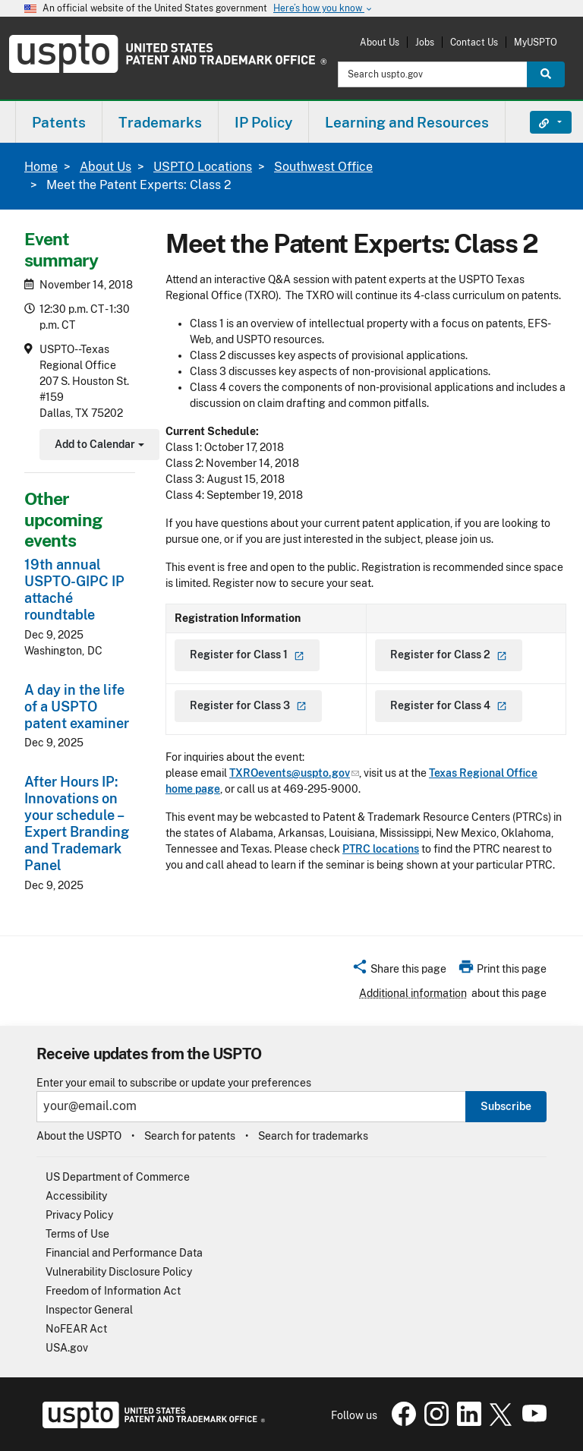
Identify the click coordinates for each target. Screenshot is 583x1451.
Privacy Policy (79, 1215)
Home (41, 166)
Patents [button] (59, 122)
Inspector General (89, 1310)
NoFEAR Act (76, 1329)
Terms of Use (77, 1234)
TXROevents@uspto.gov (294, 773)
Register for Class (247, 654)
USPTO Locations (202, 166)
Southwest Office (323, 166)
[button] (398, 971)
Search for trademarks (313, 1136)
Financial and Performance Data (124, 1253)
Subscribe (506, 1106)
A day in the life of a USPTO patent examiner (76, 706)
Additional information (413, 993)
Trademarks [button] (160, 122)
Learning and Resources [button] (407, 122)
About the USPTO (78, 1136)
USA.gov (67, 1348)
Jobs (424, 42)
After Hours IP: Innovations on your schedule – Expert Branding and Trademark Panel (76, 823)
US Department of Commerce (118, 1177)
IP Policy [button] (263, 122)
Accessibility (76, 1196)
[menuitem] (58, 122)
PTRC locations (380, 849)
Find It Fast (539, 122)
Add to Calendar (97, 446)
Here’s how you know (323, 9)
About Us (379, 42)
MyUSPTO (535, 42)
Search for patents (189, 1136)
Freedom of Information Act (113, 1291)
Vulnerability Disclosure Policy (119, 1272)
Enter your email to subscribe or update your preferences (173, 1083)
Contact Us (474, 42)
